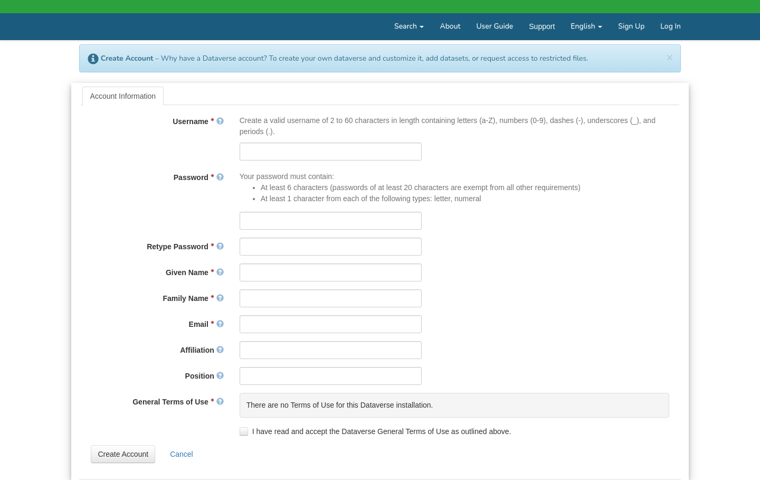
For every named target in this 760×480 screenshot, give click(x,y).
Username (198, 121)
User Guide (494, 26)
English (586, 26)
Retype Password (185, 246)
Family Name (193, 298)
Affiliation (201, 350)
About (450, 26)
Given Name (195, 272)
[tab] (123, 96)
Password (199, 177)
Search (409, 26)
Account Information (123, 96)
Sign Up (631, 26)
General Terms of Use (177, 402)
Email (206, 324)
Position (204, 376)
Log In (670, 26)
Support (542, 26)
